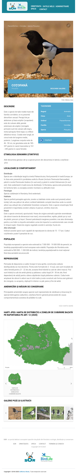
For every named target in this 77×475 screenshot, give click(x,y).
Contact (43, 9)
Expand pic (68, 25)
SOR (14, 444)
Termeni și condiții (56, 444)
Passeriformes (13, 26)
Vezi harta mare (66, 306)
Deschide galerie (57, 88)
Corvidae (23, 26)
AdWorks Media (24, 472)
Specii (33, 9)
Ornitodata (36, 6)
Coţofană (48, 140)
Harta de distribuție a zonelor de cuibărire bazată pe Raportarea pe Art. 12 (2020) (15, 391)
